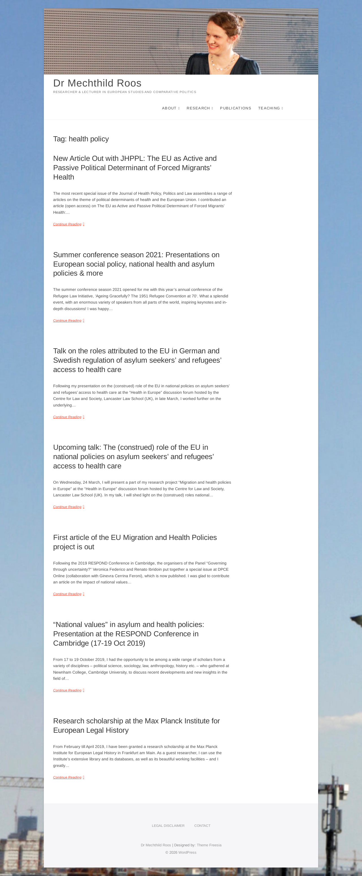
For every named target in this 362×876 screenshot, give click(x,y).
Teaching (269, 108)
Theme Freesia (209, 845)
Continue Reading (67, 224)
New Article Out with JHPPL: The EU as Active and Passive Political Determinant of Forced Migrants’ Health (135, 167)
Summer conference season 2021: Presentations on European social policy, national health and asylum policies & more (136, 264)
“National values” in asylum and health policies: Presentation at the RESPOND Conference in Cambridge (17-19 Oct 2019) (128, 633)
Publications (235, 108)
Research (198, 108)
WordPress (187, 852)
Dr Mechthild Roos (97, 83)
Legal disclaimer (168, 826)
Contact (202, 826)
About (169, 108)
